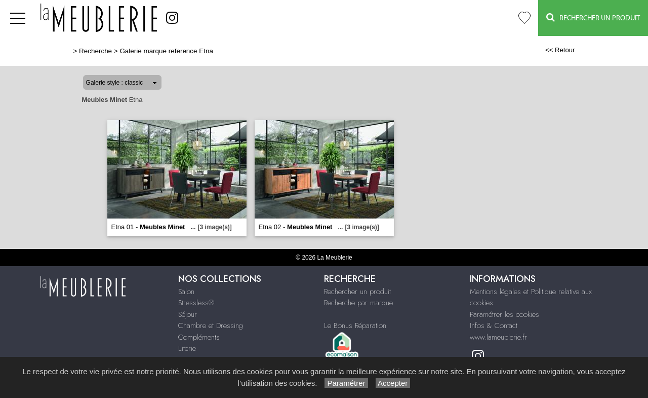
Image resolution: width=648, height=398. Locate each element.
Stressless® (196, 302)
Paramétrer (346, 383)
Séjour (187, 314)
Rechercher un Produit (593, 17)
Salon (186, 291)
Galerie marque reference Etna (166, 51)
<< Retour (560, 50)
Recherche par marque (358, 302)
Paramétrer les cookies (504, 314)
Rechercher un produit (357, 291)
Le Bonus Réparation (355, 325)
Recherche (95, 51)
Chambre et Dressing (210, 325)
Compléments (199, 337)
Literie (187, 348)
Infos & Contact (493, 325)
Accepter (393, 383)
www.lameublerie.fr (498, 337)
